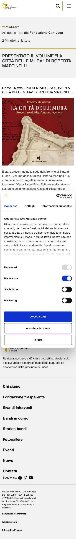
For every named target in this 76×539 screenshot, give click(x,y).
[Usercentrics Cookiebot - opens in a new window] (56, 196)
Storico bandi (15, 429)
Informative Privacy (12, 530)
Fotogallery (13, 439)
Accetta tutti (38, 316)
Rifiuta (38, 339)
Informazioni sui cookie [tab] (57, 205)
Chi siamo (12, 386)
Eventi (8, 450)
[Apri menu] (69, 6)
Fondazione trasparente (24, 397)
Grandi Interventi (17, 408)
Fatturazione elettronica (14, 514)
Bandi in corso (15, 418)
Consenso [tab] (10, 205)
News (18, 88)
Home (6, 88)
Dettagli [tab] (30, 205)
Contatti (10, 471)
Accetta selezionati (38, 328)
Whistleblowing (9, 522)
